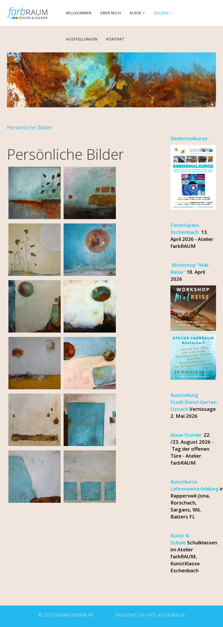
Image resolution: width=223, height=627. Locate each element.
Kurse (135, 12)
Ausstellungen (82, 39)
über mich (110, 12)
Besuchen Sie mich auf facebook (149, 614)
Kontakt (115, 39)
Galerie (161, 12)
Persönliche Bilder (29, 127)
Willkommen (78, 12)
